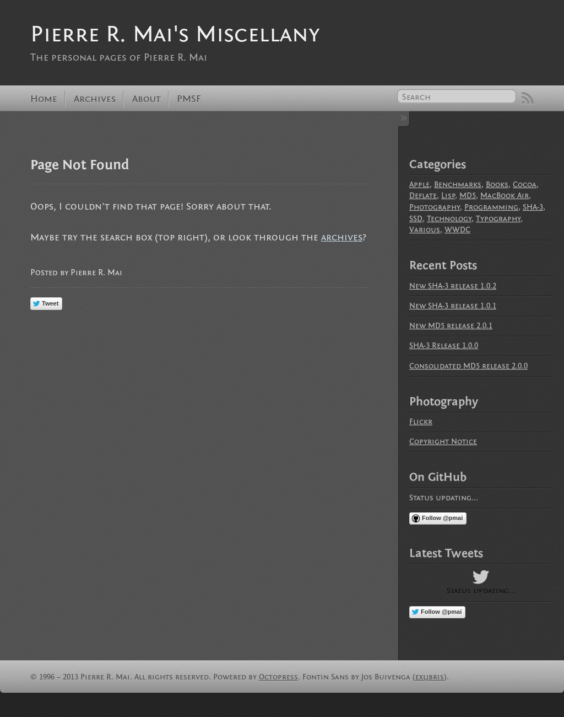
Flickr (420, 421)
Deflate (423, 195)
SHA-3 (533, 207)
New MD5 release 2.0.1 (450, 325)
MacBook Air (504, 195)
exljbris (429, 677)
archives (341, 237)
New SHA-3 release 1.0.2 (452, 286)
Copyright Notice (443, 441)
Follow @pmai (442, 518)
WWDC (457, 229)
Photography (434, 207)
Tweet (50, 303)
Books (497, 184)
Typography (498, 218)
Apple (419, 184)
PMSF (189, 99)
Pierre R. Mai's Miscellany (174, 33)
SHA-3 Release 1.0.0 (443, 345)
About (146, 99)
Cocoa (524, 184)
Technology (449, 218)
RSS (528, 98)
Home (43, 99)
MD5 (467, 195)
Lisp (448, 195)
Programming (491, 207)
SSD (415, 218)
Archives (95, 99)
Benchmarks (457, 184)
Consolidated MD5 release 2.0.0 (468, 366)
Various (424, 229)
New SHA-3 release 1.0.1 (452, 306)
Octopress (278, 677)
